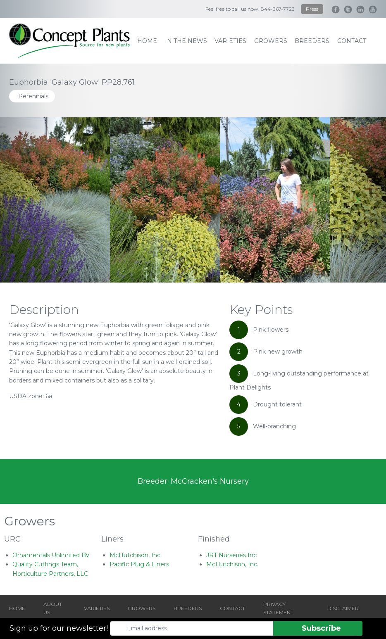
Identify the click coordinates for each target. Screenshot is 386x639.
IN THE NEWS (186, 41)
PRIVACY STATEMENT (278, 608)
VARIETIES (97, 608)
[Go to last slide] (29, 200)
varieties (230, 41)
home (147, 41)
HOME (17, 608)
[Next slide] (357, 200)
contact (351, 41)
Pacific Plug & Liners (139, 564)
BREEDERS (188, 608)
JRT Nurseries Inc (231, 555)
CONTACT (232, 608)
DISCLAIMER (343, 608)
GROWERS (141, 608)
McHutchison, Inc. (136, 555)
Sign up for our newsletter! (59, 628)
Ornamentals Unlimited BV (51, 555)
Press (312, 9)
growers (270, 41)
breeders (312, 41)
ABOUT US (52, 608)
